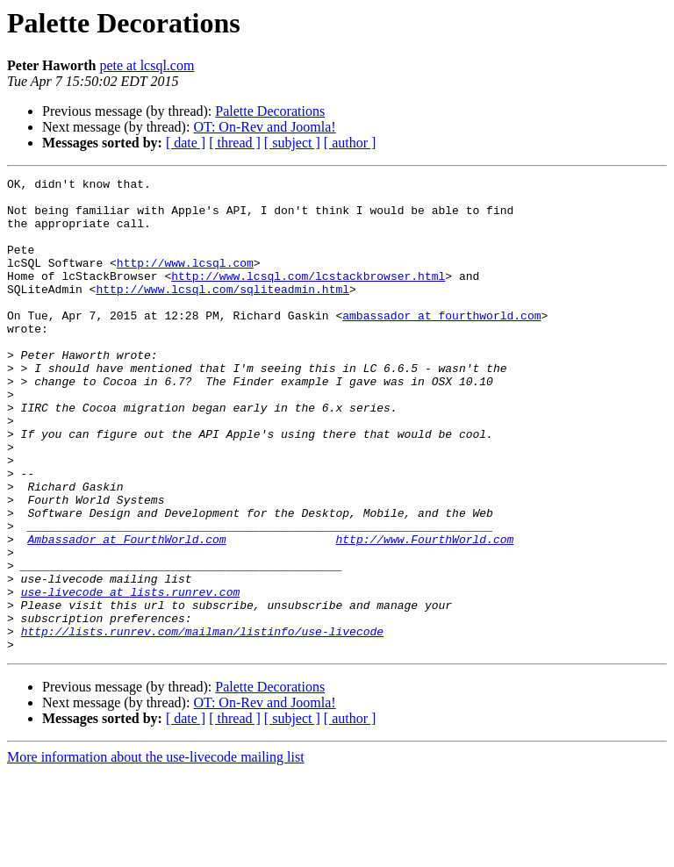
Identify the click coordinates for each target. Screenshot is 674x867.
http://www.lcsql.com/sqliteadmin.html (222, 312)
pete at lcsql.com (146, 65)
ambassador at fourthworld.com (441, 344)
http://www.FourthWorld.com (424, 612)
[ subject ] (292, 142)
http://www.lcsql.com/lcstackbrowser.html (308, 297)
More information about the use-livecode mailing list (156, 851)
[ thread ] (235, 142)
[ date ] (185, 142)
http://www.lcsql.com (185, 281)
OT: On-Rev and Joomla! (264, 126)
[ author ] (350, 142)
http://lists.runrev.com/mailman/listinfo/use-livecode (202, 723)
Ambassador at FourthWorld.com (126, 612)
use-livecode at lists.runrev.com (130, 676)
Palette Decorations (270, 111)
